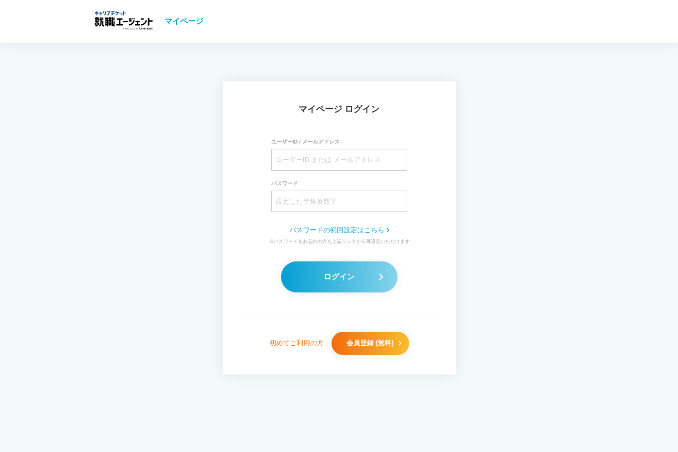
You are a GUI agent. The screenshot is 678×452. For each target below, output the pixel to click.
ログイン (353, 277)
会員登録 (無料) (374, 343)
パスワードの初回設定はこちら (339, 230)
